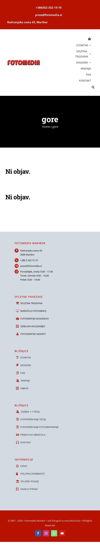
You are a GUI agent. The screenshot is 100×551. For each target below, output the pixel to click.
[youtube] (62, 533)
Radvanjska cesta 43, (31, 250)
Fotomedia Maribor (35, 520)
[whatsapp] (54, 533)
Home (46, 126)
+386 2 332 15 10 (29, 260)
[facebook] (38, 533)
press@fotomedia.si (31, 266)
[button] (93, 86)
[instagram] (46, 533)
